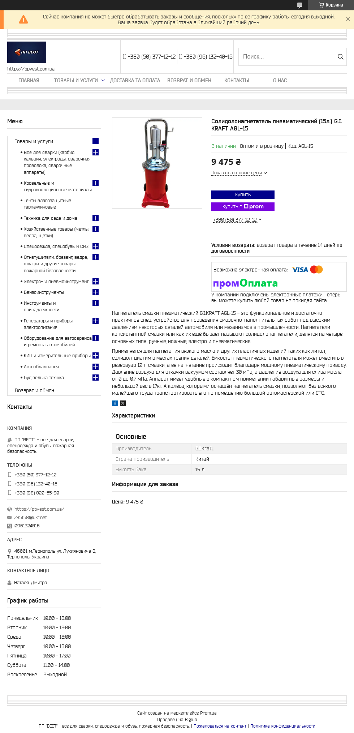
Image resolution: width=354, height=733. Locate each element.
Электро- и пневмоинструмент (56, 281)
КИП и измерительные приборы (57, 355)
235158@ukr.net (30, 517)
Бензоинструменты (44, 292)
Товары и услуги (76, 80)
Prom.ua (208, 713)
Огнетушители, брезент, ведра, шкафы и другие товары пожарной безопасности (56, 263)
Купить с (243, 206)
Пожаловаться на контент (220, 726)
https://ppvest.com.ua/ (39, 509)
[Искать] (340, 57)
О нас (280, 80)
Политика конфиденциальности (282, 726)
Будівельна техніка (44, 377)
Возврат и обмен (189, 80)
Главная (28, 80)
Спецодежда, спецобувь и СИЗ (56, 246)
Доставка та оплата (135, 80)
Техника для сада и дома (50, 218)
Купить (243, 194)
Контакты (236, 80)
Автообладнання (41, 366)
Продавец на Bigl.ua (177, 719)
